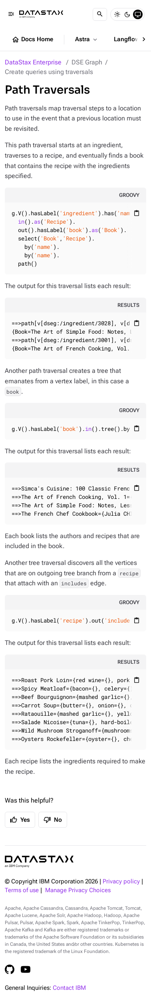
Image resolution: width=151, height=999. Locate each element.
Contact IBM (69, 988)
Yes (20, 819)
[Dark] (127, 14)
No (53, 819)
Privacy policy (121, 881)
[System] (138, 14)
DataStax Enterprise (33, 62)
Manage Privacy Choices (78, 890)
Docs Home (32, 40)
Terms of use (22, 890)
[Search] (100, 14)
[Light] (117, 14)
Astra (87, 39)
